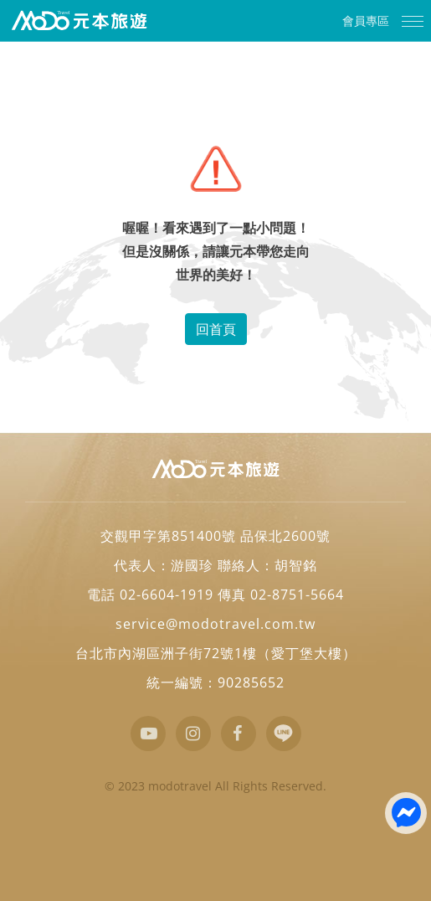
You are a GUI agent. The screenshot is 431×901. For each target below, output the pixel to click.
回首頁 (216, 329)
